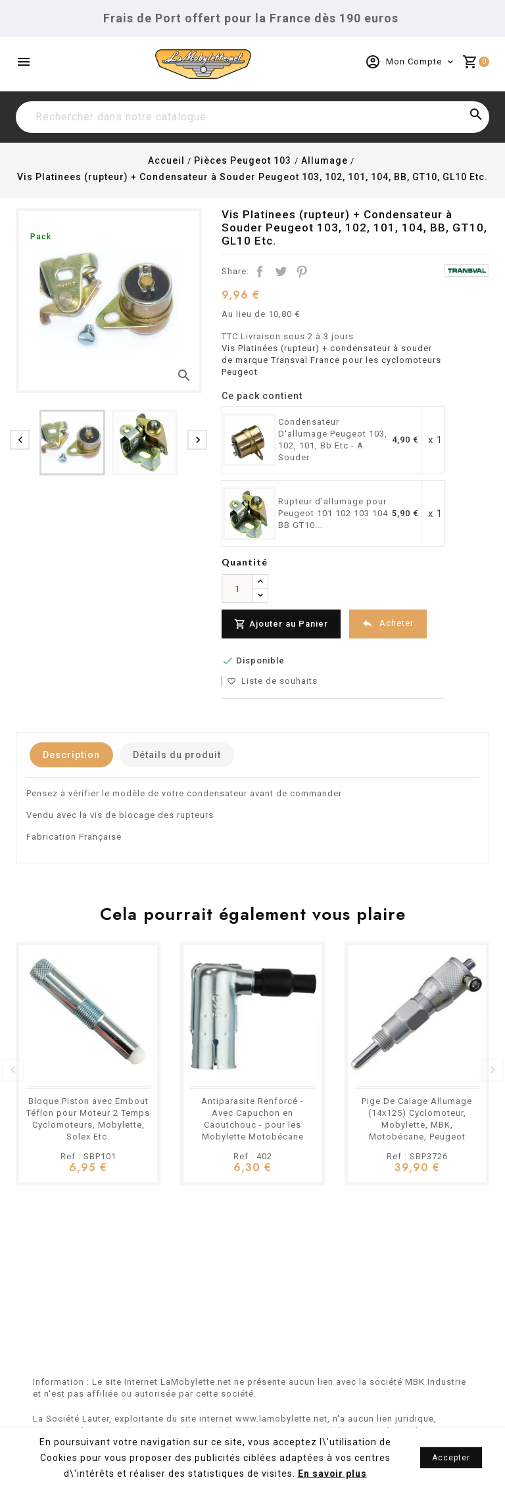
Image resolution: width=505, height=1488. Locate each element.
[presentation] (20, 440)
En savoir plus (332, 1473)
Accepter (451, 1457)
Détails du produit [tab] (181, 755)
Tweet (280, 271)
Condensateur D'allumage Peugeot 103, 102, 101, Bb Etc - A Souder (332, 439)
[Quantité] (237, 588)
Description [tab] (72, 755)
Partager (259, 271)
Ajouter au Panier (282, 624)
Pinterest (301, 271)
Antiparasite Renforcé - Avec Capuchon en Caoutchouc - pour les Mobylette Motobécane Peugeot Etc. (252, 1124)
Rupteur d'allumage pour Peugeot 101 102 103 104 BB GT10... (333, 513)
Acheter (390, 623)
